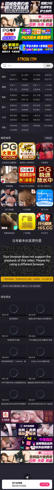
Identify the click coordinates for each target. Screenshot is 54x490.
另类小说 (24, 120)
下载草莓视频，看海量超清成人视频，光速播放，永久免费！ (27, 279)
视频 (4, 87)
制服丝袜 (13, 99)
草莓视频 (36, 125)
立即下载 (44, 484)
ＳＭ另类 (48, 89)
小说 (4, 117)
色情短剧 (24, 130)
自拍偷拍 (24, 85)
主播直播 (36, 89)
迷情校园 (13, 120)
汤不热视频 (48, 125)
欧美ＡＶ (36, 85)
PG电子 (13, 75)
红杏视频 (13, 130)
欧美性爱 (48, 95)
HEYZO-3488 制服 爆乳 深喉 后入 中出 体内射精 (21, 286)
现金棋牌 (36, 79)
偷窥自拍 (13, 105)
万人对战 (36, 75)
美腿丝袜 (13, 109)
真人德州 (24, 75)
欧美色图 (36, 105)
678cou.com (26, 59)
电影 (4, 97)
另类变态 (48, 99)
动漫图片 (48, 105)
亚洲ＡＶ (13, 85)
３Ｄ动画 (48, 85)
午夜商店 (24, 125)
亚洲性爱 (13, 95)
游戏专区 (48, 75)
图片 (4, 107)
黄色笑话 (36, 120)
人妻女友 (36, 115)
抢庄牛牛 (48, 79)
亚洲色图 (24, 105)
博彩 (4, 76)
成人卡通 (36, 95)
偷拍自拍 (24, 95)
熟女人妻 (13, 89)
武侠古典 (48, 115)
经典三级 (24, 99)
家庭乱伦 (24, 115)
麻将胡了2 (13, 79)
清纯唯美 (24, 109)
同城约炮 (13, 125)
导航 (4, 127)
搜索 (48, 65)
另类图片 (48, 109)
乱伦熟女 (36, 99)
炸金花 (25, 79)
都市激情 (13, 115)
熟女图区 (36, 109)
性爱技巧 (48, 120)
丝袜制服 (24, 89)
